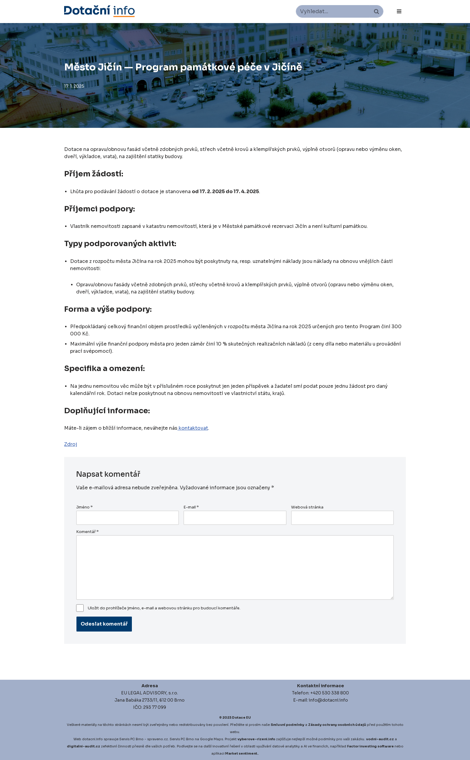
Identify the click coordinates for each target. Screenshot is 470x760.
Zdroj (70, 444)
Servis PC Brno (131, 739)
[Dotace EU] (99, 11)
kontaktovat (192, 428)
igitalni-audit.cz (85, 746)
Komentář (87, 531)
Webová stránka (307, 507)
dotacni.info (92, 739)
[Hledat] (333, 11)
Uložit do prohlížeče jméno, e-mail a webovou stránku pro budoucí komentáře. (164, 608)
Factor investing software (370, 746)
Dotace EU (241, 717)
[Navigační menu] (399, 11)
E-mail (191, 507)
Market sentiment (241, 753)
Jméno (84, 507)
